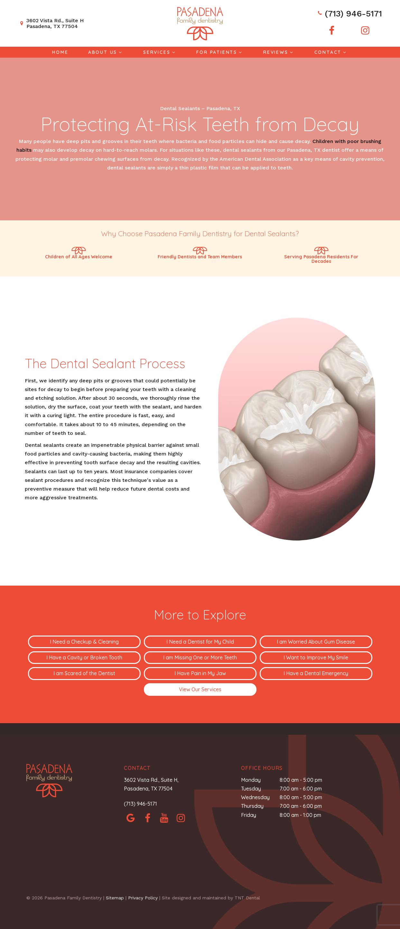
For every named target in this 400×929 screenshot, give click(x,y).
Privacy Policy (143, 897)
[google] (130, 818)
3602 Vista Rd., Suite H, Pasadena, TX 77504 (151, 784)
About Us (106, 52)
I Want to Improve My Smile (316, 657)
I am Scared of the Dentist (84, 673)
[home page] (200, 23)
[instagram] (365, 30)
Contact (331, 52)
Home (60, 52)
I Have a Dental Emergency (316, 673)
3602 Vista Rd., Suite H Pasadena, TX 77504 (51, 23)
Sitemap (115, 897)
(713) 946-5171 (349, 13)
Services (160, 52)
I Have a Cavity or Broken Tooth (84, 657)
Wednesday (255, 797)
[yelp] (164, 818)
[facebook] (332, 30)
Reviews (278, 52)
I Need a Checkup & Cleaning (84, 641)
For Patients (219, 52)
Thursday (252, 806)
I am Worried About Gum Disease (316, 641)
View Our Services (200, 689)
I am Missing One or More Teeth (200, 657)
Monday (251, 780)
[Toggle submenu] (120, 52)
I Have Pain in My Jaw (200, 673)
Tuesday (251, 788)
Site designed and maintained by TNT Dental (211, 897)
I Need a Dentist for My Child (200, 641)
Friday (248, 815)
